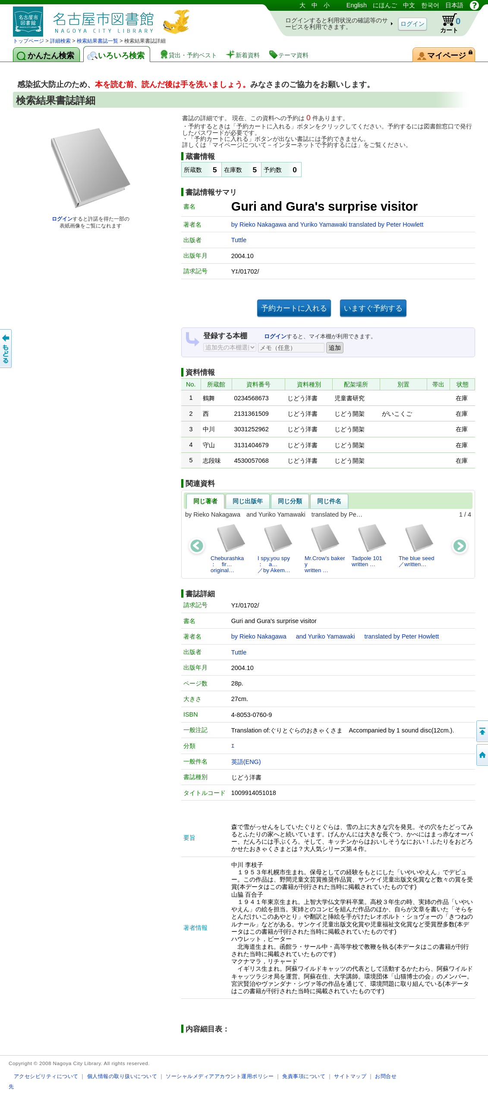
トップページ (28, 41)
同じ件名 (329, 501)
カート (446, 23)
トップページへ (481, 755)
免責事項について (303, 1076)
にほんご (385, 5)
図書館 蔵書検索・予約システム (103, 18)
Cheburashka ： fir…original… (230, 548)
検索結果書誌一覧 (97, 41)
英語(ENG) (246, 761)
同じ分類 (290, 501)
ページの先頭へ (481, 731)
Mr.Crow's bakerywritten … (325, 548)
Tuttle (238, 240)
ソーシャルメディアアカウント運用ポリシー (220, 1076)
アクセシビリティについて (46, 1076)
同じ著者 (205, 501)
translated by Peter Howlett (386, 224)
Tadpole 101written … (369, 545)
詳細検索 (60, 41)
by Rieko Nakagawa (259, 224)
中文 (409, 5)
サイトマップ (350, 1076)
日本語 (454, 5)
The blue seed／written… (416, 545)
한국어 (430, 5)
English (356, 5)
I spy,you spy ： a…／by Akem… (277, 548)
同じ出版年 (248, 501)
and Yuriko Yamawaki (318, 224)
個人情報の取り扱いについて (122, 1076)
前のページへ (6, 348)
